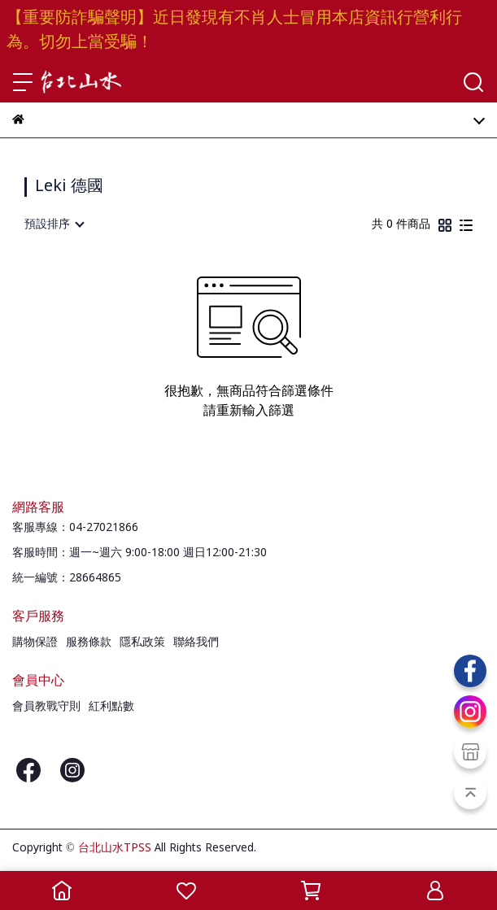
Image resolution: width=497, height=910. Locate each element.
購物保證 (35, 642)
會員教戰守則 (46, 706)
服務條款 (88, 642)
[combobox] (53, 224)
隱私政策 (142, 642)
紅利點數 (111, 706)
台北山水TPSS (115, 848)
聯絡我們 (196, 642)
